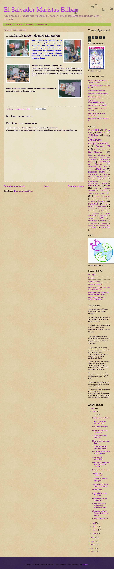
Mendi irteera (97, 489)
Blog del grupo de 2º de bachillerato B (96, 114)
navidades (107, 199)
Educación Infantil (96, 172)
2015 (93, 538)
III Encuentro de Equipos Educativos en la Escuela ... (101, 464)
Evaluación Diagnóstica (97, 179)
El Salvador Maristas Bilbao (41, 9)
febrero (95, 530)
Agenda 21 (103, 146)
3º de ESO (101, 132)
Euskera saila (102, 176)
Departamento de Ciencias (99, 163)
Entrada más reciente (14, 186)
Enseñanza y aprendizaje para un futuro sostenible (99, 288)
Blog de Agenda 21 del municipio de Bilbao (96, 298)
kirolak (96, 193)
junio (94, 411)
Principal (9, 24)
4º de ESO (93, 135)
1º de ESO (93, 130)
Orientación (29, 24)
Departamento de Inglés (97, 166)
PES (106, 204)
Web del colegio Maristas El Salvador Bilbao (98, 81)
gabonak (105, 183)
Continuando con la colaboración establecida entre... (100, 506)
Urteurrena (94, 223)
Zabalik (93, 227)
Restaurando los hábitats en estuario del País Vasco (98, 293)
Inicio (46, 186)
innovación (104, 190)
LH (108, 193)
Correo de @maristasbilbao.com (96, 101)
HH (108, 185)
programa (91, 208)
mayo (95, 415)
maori (92, 199)
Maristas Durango (94, 97)
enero (95, 533)
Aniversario (104, 149)
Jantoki (90, 193)
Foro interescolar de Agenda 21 (99, 499)
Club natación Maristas (96, 90)
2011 (93, 551)
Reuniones (96, 213)
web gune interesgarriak (103, 225)
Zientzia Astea (105, 227)
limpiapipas (106, 196)
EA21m (100, 169)
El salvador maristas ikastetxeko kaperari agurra (100, 513)
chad (101, 157)
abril (94, 523)
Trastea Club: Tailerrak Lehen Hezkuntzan (100, 485)
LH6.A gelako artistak (100, 427)
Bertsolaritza (102, 155)
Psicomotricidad (102, 208)
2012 (93, 548)
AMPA (96, 150)
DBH (90, 162)
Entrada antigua (76, 186)
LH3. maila (97, 196)
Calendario (18, 24)
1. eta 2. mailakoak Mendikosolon (99, 422)
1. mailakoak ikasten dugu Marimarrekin (99, 447)
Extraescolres (93, 183)
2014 (93, 541)
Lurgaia (91, 278)
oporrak (93, 201)
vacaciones (104, 223)
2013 (93, 545)
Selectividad (92, 221)
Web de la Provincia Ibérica (98, 94)
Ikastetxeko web (42, 24)
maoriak (99, 199)
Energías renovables (95, 284)
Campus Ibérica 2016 (100, 518)
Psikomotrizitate (92, 211)
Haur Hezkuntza (95, 185)
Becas (90, 155)
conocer (93, 159)
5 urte (106, 135)
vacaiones (91, 225)
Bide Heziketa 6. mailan (100, 470)
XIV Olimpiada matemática (97, 458)
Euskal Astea (93, 174)
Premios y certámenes (97, 206)
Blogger (85, 564)
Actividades (93, 137)
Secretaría (91, 218)
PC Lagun (91, 275)
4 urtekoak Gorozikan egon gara (100, 480)
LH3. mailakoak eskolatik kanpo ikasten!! (101, 453)
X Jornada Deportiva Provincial (99, 494)
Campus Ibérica (92, 157)
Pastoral (93, 203)
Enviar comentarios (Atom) (23, 191)
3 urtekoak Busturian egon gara (99, 437)
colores (108, 157)
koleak (102, 193)
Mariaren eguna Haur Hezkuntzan (100, 431)
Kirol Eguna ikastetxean (100, 418)
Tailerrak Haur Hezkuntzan (97, 474)
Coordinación (103, 159)
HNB (95, 188)
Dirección (91, 169)
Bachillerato (95, 152)
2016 (93, 408)
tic (109, 220)
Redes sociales (105, 211)
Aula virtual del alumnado (97, 105)
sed (101, 218)
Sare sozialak (104, 215)
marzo (95, 526)
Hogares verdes (94, 281)
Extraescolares (93, 181)
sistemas (103, 221)
